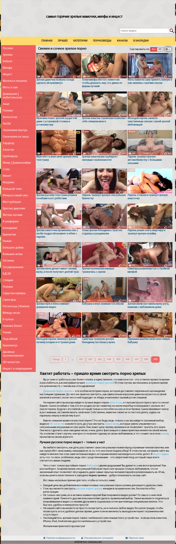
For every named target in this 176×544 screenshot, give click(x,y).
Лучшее (63, 40)
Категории (80, 40)
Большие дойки (13, 247)
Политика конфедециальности (59, 538)
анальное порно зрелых (100, 383)
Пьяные (8, 286)
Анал (6, 104)
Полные (8, 110)
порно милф (112, 424)
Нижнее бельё (12, 326)
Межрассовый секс (15, 195)
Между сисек (11, 312)
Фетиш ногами (13, 215)
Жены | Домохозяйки (17, 162)
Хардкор (8, 143)
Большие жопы (13, 254)
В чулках (8, 319)
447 (137, 359)
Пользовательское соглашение (97, 538)
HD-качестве (57, 424)
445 (118, 359)
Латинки (8, 260)
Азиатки (8, 149)
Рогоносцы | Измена (16, 306)
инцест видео (161, 454)
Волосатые (10, 117)
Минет (7, 175)
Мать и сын (10, 87)
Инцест (7, 74)
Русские (8, 48)
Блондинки (10, 228)
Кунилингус (10, 345)
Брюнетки (9, 234)
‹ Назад (56, 359)
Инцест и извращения (17, 368)
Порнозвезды (102, 40)
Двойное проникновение (13, 354)
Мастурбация (12, 202)
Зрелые (8, 54)
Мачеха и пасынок (15, 81)
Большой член (12, 189)
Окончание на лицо (16, 136)
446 (127, 359)
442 (90, 359)
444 (109, 359)
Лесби (7, 123)
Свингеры (9, 299)
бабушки (92, 465)
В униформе (11, 221)
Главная (46, 40)
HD (160, 49)
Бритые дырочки (14, 208)
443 (100, 359)
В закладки (140, 40)
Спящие (8, 280)
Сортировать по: (140, 49)
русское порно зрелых (89, 488)
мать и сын (115, 402)
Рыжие (7, 241)
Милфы (7, 67)
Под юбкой (10, 339)
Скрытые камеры (14, 293)
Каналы (122, 40)
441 (81, 359)
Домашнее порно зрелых (58, 391)
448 (146, 359)
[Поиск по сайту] (171, 31)
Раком (7, 332)
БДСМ (7, 273)
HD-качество (11, 362)
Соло (6, 169)
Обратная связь (134, 538)
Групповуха (10, 156)
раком (164, 433)
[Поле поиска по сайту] (147, 30)
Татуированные (13, 267)
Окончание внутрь (15, 130)
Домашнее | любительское (12, 96)
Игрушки (8, 182)
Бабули (7, 61)
